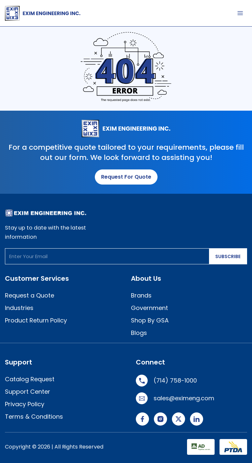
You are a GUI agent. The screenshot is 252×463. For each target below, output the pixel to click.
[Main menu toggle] (240, 13)
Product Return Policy (36, 320)
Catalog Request (29, 379)
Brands (141, 295)
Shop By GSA (150, 320)
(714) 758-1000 (166, 380)
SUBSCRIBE (228, 256)
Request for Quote (126, 177)
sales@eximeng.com (175, 398)
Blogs (139, 333)
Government (149, 308)
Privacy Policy (24, 404)
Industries (19, 308)
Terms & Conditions (34, 416)
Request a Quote (29, 295)
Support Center (27, 391)
